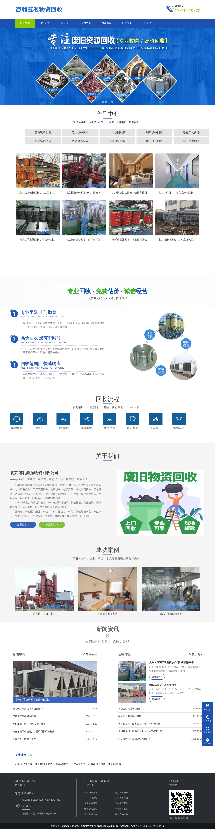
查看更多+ (38, 654)
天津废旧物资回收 (96, 764)
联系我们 (147, 23)
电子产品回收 (121, 814)
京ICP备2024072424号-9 (152, 826)
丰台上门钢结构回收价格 (182, 708)
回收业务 (127, 23)
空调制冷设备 (150, 132)
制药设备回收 (121, 798)
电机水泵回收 (121, 809)
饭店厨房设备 (187, 140)
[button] (103, 102)
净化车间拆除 (90, 803)
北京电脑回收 (114, 764)
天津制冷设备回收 (23, 764)
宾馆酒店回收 (150, 140)
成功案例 (107, 23)
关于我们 (45, 23)
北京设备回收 (62, 764)
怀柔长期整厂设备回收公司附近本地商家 (190, 723)
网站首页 (25, 23)
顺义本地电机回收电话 (181, 716)
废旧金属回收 (90, 814)
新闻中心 (86, 23)
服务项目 (66, 23)
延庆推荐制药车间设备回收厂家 (186, 739)
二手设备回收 (78, 764)
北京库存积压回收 (44, 764)
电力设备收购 (187, 132)
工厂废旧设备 (90, 798)
